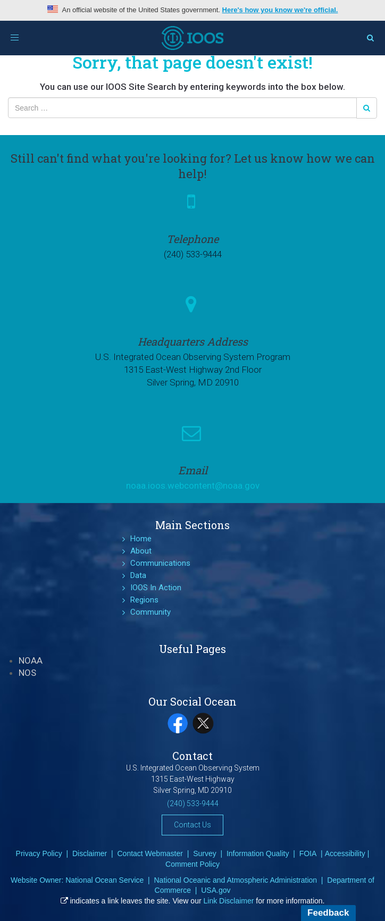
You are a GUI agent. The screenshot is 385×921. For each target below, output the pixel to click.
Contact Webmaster (149, 853)
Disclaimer (89, 853)
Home (141, 538)
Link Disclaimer (229, 901)
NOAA (31, 660)
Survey (204, 853)
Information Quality (258, 853)
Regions (144, 600)
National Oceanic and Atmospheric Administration (235, 880)
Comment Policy (192, 864)
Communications (160, 563)
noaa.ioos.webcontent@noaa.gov (193, 485)
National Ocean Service (104, 880)
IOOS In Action (155, 587)
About (141, 551)
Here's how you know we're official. (280, 10)
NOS (27, 672)
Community (150, 612)
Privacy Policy (39, 853)
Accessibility (345, 853)
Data (138, 575)
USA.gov (215, 890)
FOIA (308, 853)
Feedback (328, 913)
